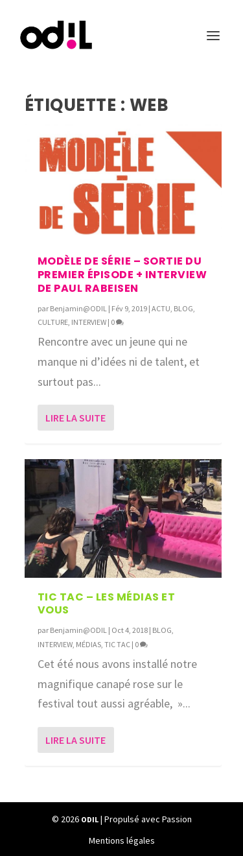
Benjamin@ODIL (78, 308)
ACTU (161, 308)
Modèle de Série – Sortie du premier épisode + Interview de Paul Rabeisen (122, 275)
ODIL (89, 819)
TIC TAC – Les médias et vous (107, 603)
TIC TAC (117, 644)
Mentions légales (122, 840)
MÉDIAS (88, 644)
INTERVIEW (88, 322)
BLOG (183, 308)
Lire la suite (75, 417)
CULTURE (53, 322)
